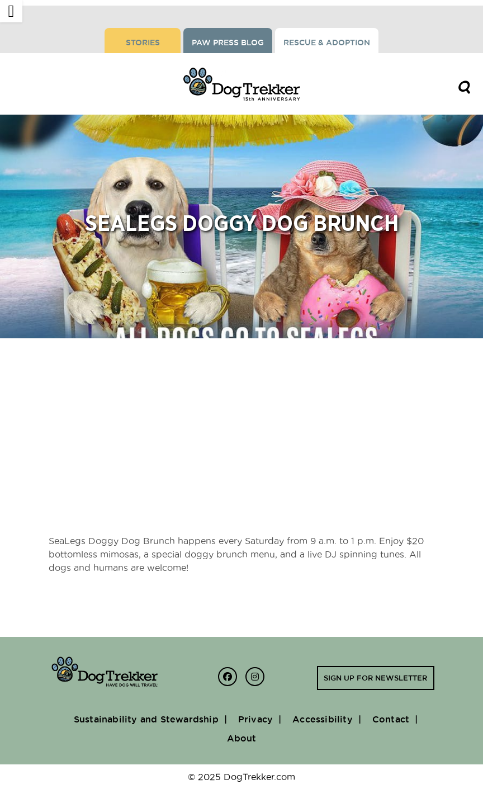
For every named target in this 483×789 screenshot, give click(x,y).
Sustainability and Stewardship (146, 719)
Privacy (255, 719)
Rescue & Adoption (326, 42)
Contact (390, 719)
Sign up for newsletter (375, 678)
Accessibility (322, 719)
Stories (143, 42)
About (242, 738)
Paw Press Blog (228, 42)
